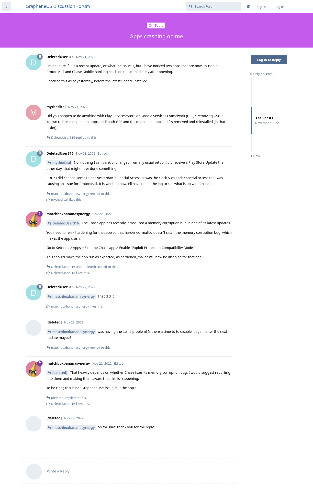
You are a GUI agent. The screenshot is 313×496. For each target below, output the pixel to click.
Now (255, 156)
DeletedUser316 (65, 223)
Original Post (261, 74)
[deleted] (59, 372)
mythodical (61, 162)
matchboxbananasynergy (73, 296)
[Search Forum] (213, 6)
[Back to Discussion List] (6, 6)
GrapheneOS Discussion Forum (58, 6)
